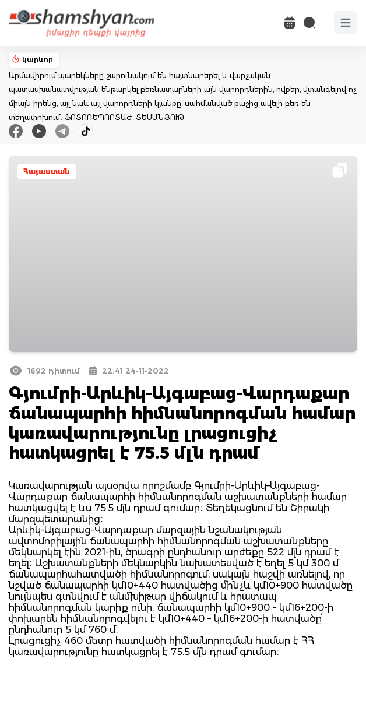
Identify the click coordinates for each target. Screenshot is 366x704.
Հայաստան (46, 171)
